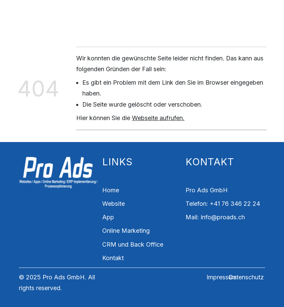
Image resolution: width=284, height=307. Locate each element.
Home (85, 12)
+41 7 (217, 203)
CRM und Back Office (107, 23)
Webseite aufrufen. (158, 117)
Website (112, 12)
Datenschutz (246, 277)
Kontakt (158, 23)
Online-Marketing (177, 12)
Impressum (221, 277)
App (137, 12)
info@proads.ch (223, 217)
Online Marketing (126, 230)
